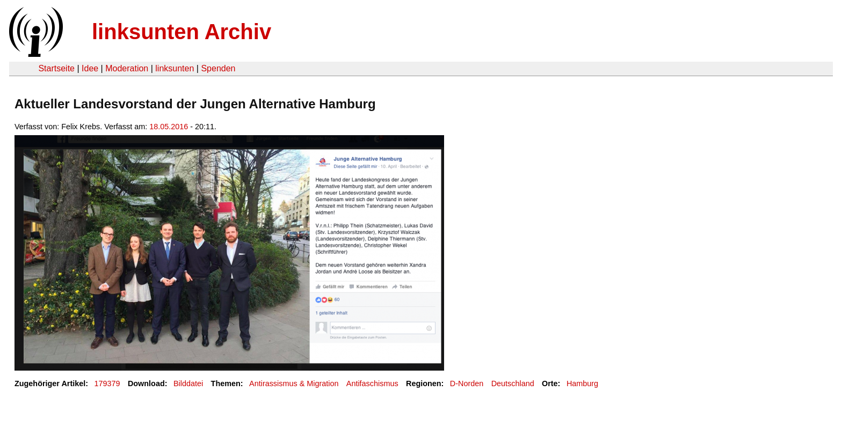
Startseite (56, 68)
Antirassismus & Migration (293, 383)
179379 (107, 383)
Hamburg (582, 383)
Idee (90, 68)
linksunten (174, 68)
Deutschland (512, 383)
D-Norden (466, 383)
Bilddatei (188, 383)
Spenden (218, 68)
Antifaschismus (372, 383)
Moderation (126, 68)
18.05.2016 (168, 126)
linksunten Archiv (181, 31)
